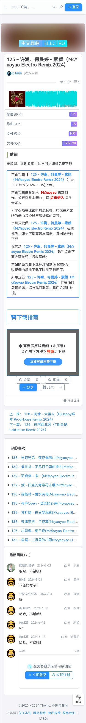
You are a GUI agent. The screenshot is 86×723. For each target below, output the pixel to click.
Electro (54, 43)
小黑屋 (11, 713)
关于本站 (25, 713)
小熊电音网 (60, 705)
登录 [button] (73, 7)
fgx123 (24, 622)
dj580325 (25, 608)
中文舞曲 (30, 43)
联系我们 (69, 713)
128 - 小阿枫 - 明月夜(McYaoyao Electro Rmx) (47, 531)
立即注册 (61, 675)
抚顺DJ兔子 (27, 565)
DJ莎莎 (17, 73)
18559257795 (28, 594)
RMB (22, 579)
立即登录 (37, 675)
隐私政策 (54, 713)
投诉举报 (71, 401)
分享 (28, 387)
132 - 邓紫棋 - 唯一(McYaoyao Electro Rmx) (45, 476)
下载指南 (24, 317)
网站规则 (39, 713)
